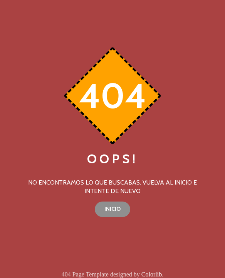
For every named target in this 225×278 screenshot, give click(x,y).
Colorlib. (152, 274)
